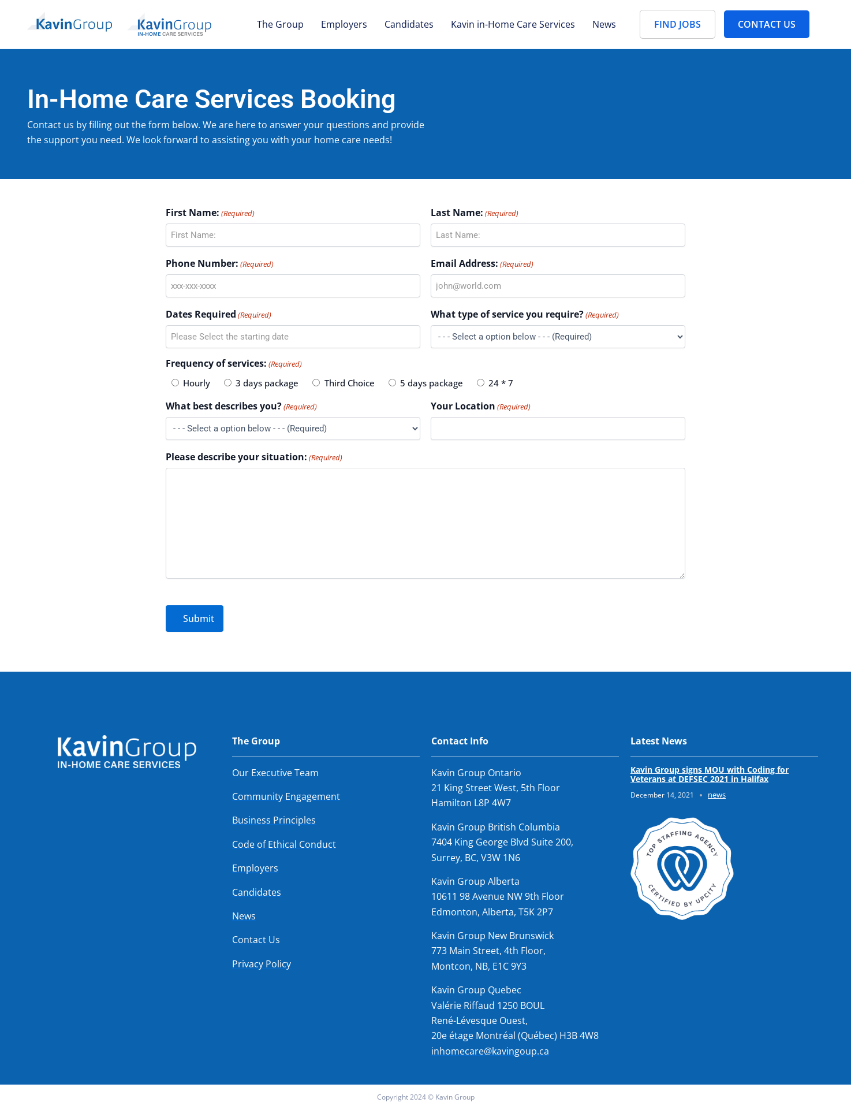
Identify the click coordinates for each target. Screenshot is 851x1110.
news (717, 794)
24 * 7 (500, 383)
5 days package (431, 383)
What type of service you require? (525, 314)
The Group (280, 24)
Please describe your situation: (254, 457)
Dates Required (218, 314)
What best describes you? (241, 406)
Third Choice (349, 383)
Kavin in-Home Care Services (513, 24)
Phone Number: (220, 264)
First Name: (210, 213)
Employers (344, 24)
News (604, 24)
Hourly (196, 383)
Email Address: (482, 264)
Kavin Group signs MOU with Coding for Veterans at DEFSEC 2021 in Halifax (709, 774)
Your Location (481, 406)
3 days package (267, 383)
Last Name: (474, 213)
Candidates (409, 24)
